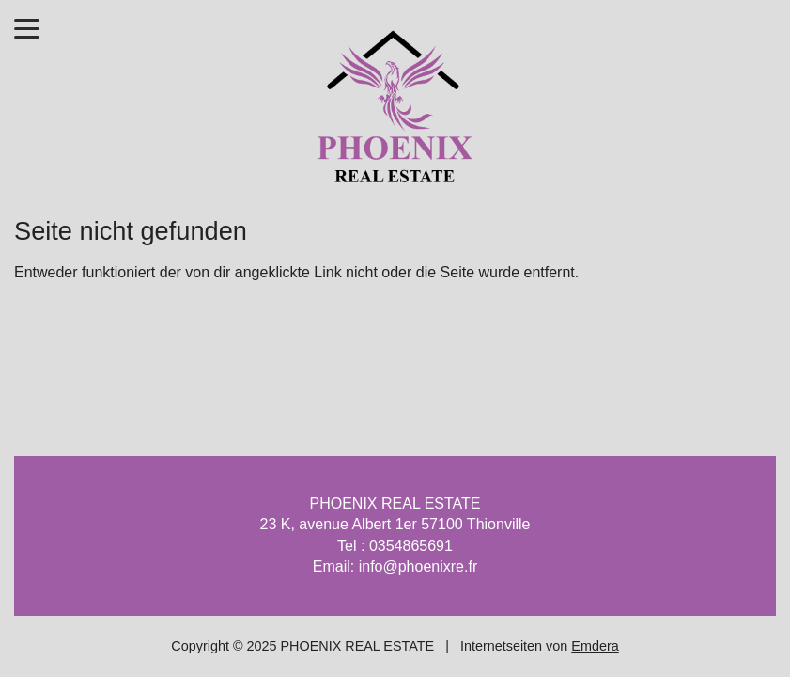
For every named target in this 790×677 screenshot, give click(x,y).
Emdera (594, 645)
